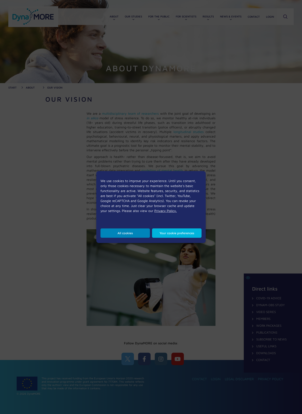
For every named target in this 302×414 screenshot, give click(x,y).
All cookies (125, 233)
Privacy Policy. (165, 211)
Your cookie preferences (177, 233)
